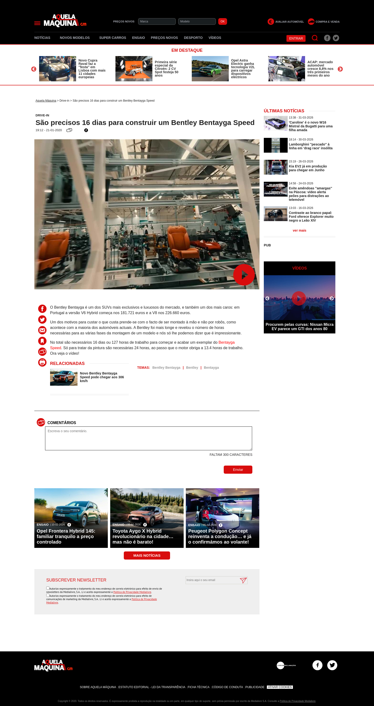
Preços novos (164, 38)
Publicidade (255, 687)
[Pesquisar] (315, 38)
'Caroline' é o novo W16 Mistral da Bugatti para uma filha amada (311, 126)
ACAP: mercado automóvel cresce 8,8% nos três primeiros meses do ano (320, 68)
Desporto (193, 38)
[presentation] (211, 596)
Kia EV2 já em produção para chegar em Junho (308, 168)
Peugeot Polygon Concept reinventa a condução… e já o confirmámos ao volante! (219, 536)
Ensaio (138, 38)
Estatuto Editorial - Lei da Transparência (152, 687)
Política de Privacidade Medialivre (132, 592)
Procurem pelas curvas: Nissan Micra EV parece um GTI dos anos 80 (300, 326)
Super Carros (112, 38)
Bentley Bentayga (166, 367)
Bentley (192, 367)
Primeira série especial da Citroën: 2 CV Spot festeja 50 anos (166, 68)
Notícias (44, 38)
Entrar (296, 38)
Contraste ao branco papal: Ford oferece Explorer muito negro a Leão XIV (311, 216)
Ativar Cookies (280, 687)
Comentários (61, 423)
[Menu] (37, 23)
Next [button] (340, 69)
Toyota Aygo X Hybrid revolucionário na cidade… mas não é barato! (143, 536)
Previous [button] (34, 69)
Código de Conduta (227, 687)
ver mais (299, 230)
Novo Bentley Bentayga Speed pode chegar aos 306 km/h (102, 377)
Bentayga (211, 367)
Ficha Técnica (198, 687)
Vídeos (215, 38)
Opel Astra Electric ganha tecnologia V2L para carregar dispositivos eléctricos (243, 68)
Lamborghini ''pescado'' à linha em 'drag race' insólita (310, 146)
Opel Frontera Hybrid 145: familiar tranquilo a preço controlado (66, 536)
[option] (72, 68)
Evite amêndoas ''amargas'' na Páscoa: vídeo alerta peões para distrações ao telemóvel (310, 194)
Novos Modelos (76, 38)
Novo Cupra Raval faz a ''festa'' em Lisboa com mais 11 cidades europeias (92, 68)
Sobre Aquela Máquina (98, 687)
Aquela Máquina (46, 100)
